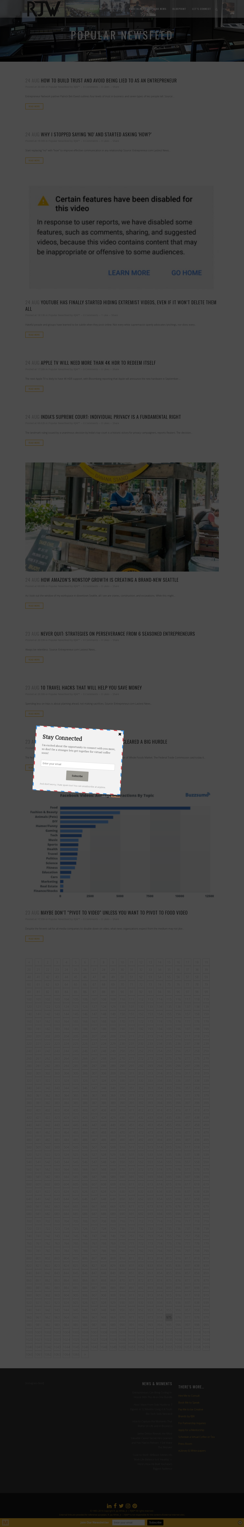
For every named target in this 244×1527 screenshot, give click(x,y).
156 (178, 1014)
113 (150, 999)
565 (75, 1169)
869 (113, 1280)
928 (103, 1302)
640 (29, 1199)
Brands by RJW (186, 1416)
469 (113, 1132)
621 (38, 1191)
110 (122, 999)
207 (94, 1036)
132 (141, 1006)
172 (141, 1021)
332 (141, 1080)
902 (47, 1295)
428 (103, 1117)
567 (94, 1169)
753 (150, 1236)
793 (150, 1251)
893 (150, 1288)
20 (29, 969)
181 (38, 1029)
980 (29, 1325)
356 (178, 1088)
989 (113, 1325)
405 (75, 1110)
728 (103, 1228)
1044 (66, 1347)
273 (150, 1058)
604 (66, 1184)
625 (75, 1191)
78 (197, 984)
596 (178, 1177)
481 (38, 1140)
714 (159, 1221)
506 (85, 1147)
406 (85, 1110)
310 (122, 1073)
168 (103, 1021)
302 (47, 1073)
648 (103, 1199)
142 (47, 1014)
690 (122, 1214)
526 (85, 1154)
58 (197, 977)
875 (169, 1280)
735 (169, 1228)
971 (131, 1317)
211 (131, 1036)
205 (75, 1036)
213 (150, 1036)
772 (141, 1243)
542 (47, 1162)
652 (141, 1199)
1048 (103, 1347)
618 (196, 1184)
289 (113, 1066)
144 (66, 1014)
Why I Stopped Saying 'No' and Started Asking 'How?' (96, 134)
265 (75, 1058)
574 (159, 1169)
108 (103, 999)
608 (103, 1184)
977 (187, 1317)
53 (150, 977)
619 (206, 1184)
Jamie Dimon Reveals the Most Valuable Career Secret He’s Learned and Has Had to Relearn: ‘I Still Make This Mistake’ (151, 1440)
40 (29, 977)
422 (47, 1117)
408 (103, 1110)
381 (38, 1103)
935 (169, 1302)
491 (131, 1140)
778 (196, 1243)
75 (169, 984)
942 (47, 1310)
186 (85, 1029)
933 (150, 1302)
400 (29, 1110)
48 (103, 977)
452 (141, 1125)
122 (47, 1006)
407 (94, 1110)
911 (131, 1295)
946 (85, 1310)
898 (196, 1288)
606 (85, 1184)
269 (113, 1058)
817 (187, 1258)
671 (131, 1206)
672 (141, 1206)
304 (66, 1073)
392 (141, 1103)
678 (196, 1206)
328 (103, 1080)
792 (141, 1251)
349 (113, 1088)
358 (196, 1088)
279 (206, 1058)
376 (178, 1095)
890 (122, 1288)
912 (141, 1295)
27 (94, 969)
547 (94, 1162)
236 (178, 1043)
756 (178, 1236)
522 (47, 1154)
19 (206, 962)
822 (47, 1265)
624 (66, 1191)
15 (169, 962)
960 (29, 1317)
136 (178, 1006)
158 (196, 1014)
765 (75, 1243)
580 (29, 1177)
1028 (103, 1339)
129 (113, 1006)
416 (178, 1110)
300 (29, 1073)
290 (122, 1066)
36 (178, 969)
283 (57, 1066)
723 (57, 1228)
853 (150, 1273)
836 (178, 1265)
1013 (150, 1332)
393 (150, 1103)
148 (103, 1014)
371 (131, 1095)
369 (113, 1095)
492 (141, 1140)
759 (206, 1236)
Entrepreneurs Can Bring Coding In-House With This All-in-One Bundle (152, 1395)
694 (159, 1214)
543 (57, 1162)
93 (150, 992)
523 (57, 1154)
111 (131, 999)
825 (75, 1265)
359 (206, 1088)
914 (159, 1295)
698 (196, 1214)
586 (85, 1177)
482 (47, 1140)
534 (159, 1154)
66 (85, 984)
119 (206, 999)
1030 (122, 1339)
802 (47, 1258)
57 (187, 977)
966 (85, 1317)
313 (150, 1073)
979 (206, 1317)
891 (131, 1288)
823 (57, 1265)
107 (94, 999)
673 (150, 1206)
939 (206, 1302)
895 (169, 1288)
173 (150, 1021)
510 (122, 1147)
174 (159, 1021)
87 (94, 992)
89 (113, 992)
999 (206, 1325)
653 (150, 1199)
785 (75, 1251)
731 (131, 1228)
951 (131, 1310)
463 (57, 1132)
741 (38, 1236)
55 (169, 977)
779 (206, 1243)
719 (206, 1221)
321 (38, 1080)
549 (113, 1162)
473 (150, 1132)
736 (178, 1228)
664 (66, 1206)
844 (66, 1273)
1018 (197, 1332)
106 (85, 999)
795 (169, 1251)
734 (159, 1228)
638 (196, 1191)
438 (196, 1117)
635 (169, 1191)
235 (169, 1043)
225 (75, 1043)
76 (178, 984)
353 (150, 1088)
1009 (113, 1332)
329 (113, 1080)
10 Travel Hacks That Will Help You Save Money (91, 687)
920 (29, 1302)
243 (57, 1051)
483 (57, 1140)
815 (169, 1258)
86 (85, 992)
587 (94, 1177)
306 (85, 1073)
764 (66, 1243)
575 (169, 1169)
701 (38, 1221)
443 (57, 1125)
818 (196, 1258)
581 (38, 1177)
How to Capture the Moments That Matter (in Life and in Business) (152, 1424)
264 (66, 1058)
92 (141, 992)
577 (187, 1169)
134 (159, 1006)
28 (103, 969)
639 (206, 1191)
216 (178, 1036)
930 (122, 1302)
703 (57, 1221)
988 (103, 1325)
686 (85, 1214)
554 (159, 1162)
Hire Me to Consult (189, 1395)
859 (206, 1273)
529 (113, 1154)
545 (75, 1162)
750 (122, 1236)
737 (187, 1228)
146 (85, 1014)
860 (29, 1280)
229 (113, 1043)
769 (113, 1243)
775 (169, 1243)
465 (75, 1132)
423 (57, 1117)
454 (159, 1125)
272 (141, 1058)
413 (150, 1110)
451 (131, 1125)
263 (57, 1058)
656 (178, 1199)
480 (29, 1140)
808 (103, 1258)
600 (29, 1184)
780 (29, 1251)
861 (38, 1280)
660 (29, 1206)
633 (150, 1191)
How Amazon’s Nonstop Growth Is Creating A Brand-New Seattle (110, 579)
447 (94, 1125)
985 (75, 1325)
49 (113, 977)
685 (75, 1214)
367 (94, 1095)
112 (141, 999)
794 (159, 1251)
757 (187, 1236)
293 (150, 1066)
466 (85, 1132)
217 (187, 1036)
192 (141, 1029)
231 (131, 1043)
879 (206, 1280)
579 (206, 1169)
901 (38, 1295)
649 (113, 1199)
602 (47, 1184)
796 (178, 1251)
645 (75, 1199)
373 (150, 1095)
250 (122, 1051)
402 (47, 1110)
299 (206, 1066)
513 (150, 1147)
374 (159, 1095)
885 (75, 1288)
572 (141, 1169)
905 (75, 1295)
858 (196, 1273)
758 (196, 1236)
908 (103, 1295)
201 (38, 1036)
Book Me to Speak (188, 1402)
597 (187, 1177)
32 (141, 969)
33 (150, 969)
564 (66, 1169)
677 (187, 1206)
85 (75, 992)
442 (47, 1125)
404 (66, 1110)
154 (159, 1014)
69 (113, 984)
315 (169, 1073)
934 (159, 1302)
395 (169, 1103)
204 (66, 1036)
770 (122, 1243)
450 (122, 1125)
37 (187, 969)
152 (141, 1014)
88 (103, 992)
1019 (206, 1332)
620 (29, 1191)
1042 (47, 1347)
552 (141, 1162)
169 (113, 1021)
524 (66, 1154)
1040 (29, 1347)
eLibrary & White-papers (192, 1450)
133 (150, 1006)
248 (103, 1051)
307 (94, 1073)
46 (85, 977)
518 (196, 1147)
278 (196, 1058)
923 (57, 1302)
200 (29, 1036)
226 (85, 1043)
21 (38, 969)
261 (38, 1058)
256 (178, 1051)
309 (113, 1073)
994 (159, 1325)
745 (75, 1236)
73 (150, 984)
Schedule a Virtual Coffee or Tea (196, 1437)
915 (169, 1295)
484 (66, 1140)
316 (178, 1073)
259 (206, 1051)
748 (103, 1236)
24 (66, 969)
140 (29, 1014)
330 (122, 1080)
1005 (75, 1332)
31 (131, 969)
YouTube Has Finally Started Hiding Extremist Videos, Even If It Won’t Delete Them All (121, 305)
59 (206, 977)
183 (57, 1029)
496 (178, 1140)
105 (75, 999)
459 (206, 1125)
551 (131, 1162)
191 (131, 1029)
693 (150, 1214)
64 (66, 984)
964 (66, 1317)
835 (169, 1265)
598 (196, 1177)
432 (141, 1117)
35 (169, 969)
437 (187, 1117)
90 (122, 992)
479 (206, 1132)
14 (159, 962)
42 (47, 977)
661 (38, 1206)
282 (47, 1066)
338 (196, 1080)
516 (178, 1147)
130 (122, 1006)
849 (113, 1273)
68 (103, 984)
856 (178, 1273)
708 (103, 1221)
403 (57, 1110)
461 (38, 1132)
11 (131, 962)
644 (66, 1199)
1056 (178, 1347)
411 (131, 1110)
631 (131, 1191)
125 (75, 1006)
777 (187, 1243)
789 (113, 1251)
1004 (66, 1332)
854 (159, 1273)
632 (141, 1191)
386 (85, 1103)
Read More (34, 106)
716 (178, 1221)
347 (94, 1088)
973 (150, 1317)
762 (47, 1243)
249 (113, 1051)
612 (141, 1184)
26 (85, 969)
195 (169, 1029)
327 (94, 1080)
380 (29, 1103)
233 (150, 1043)
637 (187, 1191)
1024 (66, 1339)
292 (141, 1066)
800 (29, 1258)
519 (206, 1147)
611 (131, 1184)
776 (178, 1243)
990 (122, 1325)
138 (196, 1006)
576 (178, 1169)
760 (29, 1243)
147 (94, 1014)
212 (141, 1036)
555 (169, 1162)
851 (131, 1273)
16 (178, 962)
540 (29, 1162)
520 (29, 1154)
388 (103, 1103)
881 (38, 1288)
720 (29, 1228)
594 (159, 1177)
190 (122, 1029)
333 (150, 1080)
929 (113, 1302)
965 (75, 1317)
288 (103, 1066)
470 (122, 1132)
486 (85, 1140)
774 (159, 1243)
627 (94, 1191)
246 (85, 1051)
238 (196, 1043)
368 (103, 1095)
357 (187, 1088)
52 (141, 977)
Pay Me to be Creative (190, 1409)
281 (38, 1066)
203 (57, 1036)
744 (66, 1236)
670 (122, 1206)
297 (187, 1066)
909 (113, 1295)
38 (197, 969)
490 (122, 1140)
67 (94, 984)
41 (38, 977)
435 (169, 1117)
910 (122, 1295)
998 (196, 1325)
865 (75, 1280)
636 (178, 1191)
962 (47, 1317)
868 (103, 1280)
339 (206, 1080)
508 (103, 1147)
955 (169, 1310)
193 (150, 1029)
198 (196, 1029)
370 (122, 1095)
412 (141, 1110)
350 (122, 1088)
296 (178, 1066)
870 (122, 1280)
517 (187, 1147)
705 (75, 1221)
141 (38, 1014)
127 (94, 1006)
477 (187, 1132)
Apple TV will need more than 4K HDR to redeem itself (98, 362)
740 (29, 1236)
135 (169, 1006)
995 (169, 1325)
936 (178, 1302)
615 (169, 1184)
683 (57, 1214)
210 (122, 1036)
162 (47, 1021)
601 (38, 1184)
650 (122, 1199)
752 (141, 1236)
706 (85, 1221)
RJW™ (77, 86)
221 (38, 1043)
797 (187, 1251)
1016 (178, 1332)
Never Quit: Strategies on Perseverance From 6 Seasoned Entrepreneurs (118, 633)
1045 (75, 1347)
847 (94, 1273)
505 (75, 1147)
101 (38, 999)
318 (196, 1073)
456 (178, 1125)
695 (169, 1214)
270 (122, 1058)
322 (47, 1080)
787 (94, 1251)
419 (206, 1110)
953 (150, 1310)
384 (66, 1103)
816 (178, 1258)
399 (206, 1103)
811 (131, 1258)
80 (29, 992)
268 (103, 1058)
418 (196, 1110)
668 (103, 1206)
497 (187, 1140)
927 (94, 1302)
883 (57, 1288)
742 (47, 1236)
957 (187, 1310)
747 (94, 1236)
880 (29, 1288)
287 (94, 1066)
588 (103, 1177)
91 (131, 992)
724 (66, 1228)
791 (131, 1251)
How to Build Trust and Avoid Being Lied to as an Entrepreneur (109, 80)
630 (122, 1191)
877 (187, 1280)
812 (141, 1258)
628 (103, 1191)
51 (131, 977)
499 (206, 1140)
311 (131, 1073)
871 (131, 1280)
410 (122, 1110)
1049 (113, 1347)
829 (113, 1265)
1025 (75, 1339)
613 (150, 1184)
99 (206, 992)
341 (38, 1088)
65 (75, 984)
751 (131, 1236)
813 (150, 1258)
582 (47, 1177)
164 (66, 1021)
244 (66, 1051)
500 (29, 1147)
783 (57, 1251)
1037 (187, 1339)
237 (187, 1043)
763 (57, 1243)
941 (38, 1310)
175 (169, 1021)
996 (178, 1325)
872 (141, 1280)
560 (29, 1169)
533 (150, 1154)
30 (122, 969)
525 (75, 1154)
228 (103, 1043)
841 (38, 1273)
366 (85, 1095)
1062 (47, 1354)
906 (85, 1295)
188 (103, 1029)
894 (159, 1288)
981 (38, 1325)
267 (94, 1058)
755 (169, 1236)
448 (103, 1125)
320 (29, 1080)
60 (29, 984)
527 (94, 1154)
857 (187, 1273)
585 (75, 1177)
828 (103, 1265)
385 (75, 1103)
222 (47, 1043)
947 (94, 1310)
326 (85, 1080)
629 (113, 1191)
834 (159, 1265)
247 (94, 1051)
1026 (85, 1339)
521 (38, 1154)
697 (187, 1214)
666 (85, 1206)
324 (66, 1080)
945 (75, 1310)
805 (75, 1258)
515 (169, 1147)
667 (94, 1206)
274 (159, 1058)
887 (94, 1288)
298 (196, 1066)
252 (141, 1051)
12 (141, 962)
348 (103, 1088)
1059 (206, 1347)
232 (141, 1043)
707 (94, 1221)
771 (131, 1243)
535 (169, 1154)
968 (103, 1317)
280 (29, 1066)
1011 (131, 1332)
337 (187, 1080)
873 (150, 1280)
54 (159, 977)
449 (113, 1125)
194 (159, 1029)
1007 (94, 1332)
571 (131, 1169)
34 (159, 969)
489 (113, 1140)
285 (75, 1066)
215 (169, 1036)
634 (159, 1191)
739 (206, 1228)
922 (47, 1302)
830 (122, 1265)
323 (57, 1080)
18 (197, 962)
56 (178, 977)
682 (47, 1214)
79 (206, 984)
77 (187, 984)
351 (131, 1088)
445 (75, 1125)
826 (85, 1265)
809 (113, 1258)
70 (122, 984)
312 (141, 1073)
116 (178, 999)
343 (57, 1088)
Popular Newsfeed (58, 86)
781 (38, 1251)
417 (187, 1110)
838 (196, 1265)
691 (131, 1214)
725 (75, 1228)
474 (159, 1132)
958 (196, 1310)
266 (85, 1058)
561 (38, 1169)
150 (122, 1014)
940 (29, 1310)
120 (29, 1006)
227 (94, 1043)
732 (141, 1228)
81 (38, 992)
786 (85, 1251)
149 (113, 1014)
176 (178, 1021)
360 (29, 1095)
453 (150, 1125)
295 (169, 1066)
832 (141, 1265)
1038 (197, 1339)
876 (178, 1280)
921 (38, 1302)
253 (150, 1051)
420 (29, 1117)
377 (187, 1095)
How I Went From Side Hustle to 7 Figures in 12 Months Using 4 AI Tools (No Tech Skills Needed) (151, 1409)
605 (75, 1184)
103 (57, 999)
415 (169, 1110)
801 (38, 1258)
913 (150, 1295)
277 (187, 1058)
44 (66, 977)
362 (47, 1095)
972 (141, 1317)
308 (103, 1073)
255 (169, 1051)
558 (196, 1162)
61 (38, 984)
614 (159, 1184)
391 (131, 1103)
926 (85, 1302)
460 (29, 1132)
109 (113, 999)
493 (150, 1140)
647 (94, 1199)
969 (113, 1317)
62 (47, 984)
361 (38, 1095)
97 (187, 992)
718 (196, 1221)
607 (94, 1184)
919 (206, 1295)
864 (66, 1280)
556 (178, 1162)
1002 (47, 1332)
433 (150, 1117)
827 (94, 1265)
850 (122, 1273)
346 (85, 1088)
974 (159, 1317)
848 (103, 1273)
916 (178, 1295)
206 (85, 1036)
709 (113, 1221)
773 (150, 1243)
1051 (131, 1347)
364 (66, 1095)
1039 (206, 1339)
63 (57, 984)
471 (131, 1132)
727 (94, 1228)
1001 (38, 1332)
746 (85, 1236)
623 (57, 1191)
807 (94, 1258)
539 (206, 1154)
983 (57, 1325)
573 (150, 1169)
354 (159, 1088)
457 (187, 1125)
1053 (150, 1347)
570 (122, 1169)
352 (141, 1088)
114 (159, 999)
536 (178, 1154)
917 (187, 1295)
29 (113, 969)
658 (196, 1199)
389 (113, 1103)
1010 (122, 1332)
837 (187, 1265)
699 (206, 1214)
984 (66, 1325)
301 (38, 1073)
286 (85, 1066)
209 (113, 1036)
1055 (169, 1347)
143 (57, 1014)
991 (131, 1325)
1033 (150, 1339)
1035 (169, 1339)
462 (47, 1132)
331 (131, 1080)
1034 (159, 1339)
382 (47, 1103)
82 (47, 992)
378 (196, 1095)
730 (122, 1228)
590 (122, 1177)
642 (47, 1199)
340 (29, 1088)
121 (38, 1006)
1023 (57, 1339)
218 (196, 1036)
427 (94, 1117)
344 (66, 1088)
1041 (38, 1347)
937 (187, 1302)
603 (57, 1184)
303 (57, 1073)
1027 (94, 1339)
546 (85, 1162)
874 (159, 1280)
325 (75, 1080)
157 (187, 1014)
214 (159, 1036)
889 (113, 1288)
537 (187, 1154)
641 (38, 1199)
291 (131, 1066)
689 (113, 1214)
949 (113, 1310)
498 (196, 1140)
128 (103, 1006)
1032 (141, 1339)
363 (57, 1095)
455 (169, 1125)
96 (178, 992)
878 (196, 1280)
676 (178, 1206)
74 (159, 984)
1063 (57, 1354)
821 (38, 1265)
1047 (94, 1347)
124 (66, 1006)
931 (131, 1302)
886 (85, 1288)
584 (66, 1177)
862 (47, 1280)
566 (85, 1169)
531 (131, 1154)
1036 (178, 1339)
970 (122, 1317)
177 (187, 1021)
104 (66, 999)
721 (38, 1228)
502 (47, 1147)
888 (103, 1288)
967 (94, 1317)
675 (169, 1206)
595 (169, 1177)
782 (47, 1251)
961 (38, 1317)
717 (187, 1221)
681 (38, 1214)
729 (113, 1228)
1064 (66, 1354)
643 (57, 1199)
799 (206, 1251)
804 (66, 1258)
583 (57, 1177)
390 (122, 1103)
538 (196, 1154)
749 (113, 1236)
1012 (141, 1332)
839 (206, 1265)
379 (206, 1095)
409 (113, 1110)
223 (57, 1043)
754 (159, 1236)
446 (85, 1125)
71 (131, 984)
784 (66, 1251)
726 (85, 1228)
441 (38, 1125)
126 (85, 1006)
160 (29, 1021)
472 (141, 1132)
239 (206, 1043)
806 (85, 1258)
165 (75, 1021)
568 (103, 1169)
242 (47, 1051)
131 (131, 1006)
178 (196, 1021)
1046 (85, 1347)
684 (66, 1214)
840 (29, 1273)
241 (38, 1051)
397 (187, 1103)
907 (94, 1295)
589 (113, 1177)
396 (178, 1103)
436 (178, 1117)
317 (187, 1073)
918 (196, 1295)
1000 (29, 1332)
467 (94, 1132)
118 (196, 999)
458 (196, 1125)
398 (196, 1103)
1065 (75, 1354)
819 (206, 1258)
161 (38, 1021)
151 (131, 1014)
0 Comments (90, 86)
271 (131, 1058)
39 (206, 969)
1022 (47, 1339)
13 (150, 962)
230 (122, 1043)
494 (159, 1140)
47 (94, 977)
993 (150, 1325)
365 (75, 1095)
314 (159, 1073)
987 (94, 1325)
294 (159, 1066)
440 (29, 1125)
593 (150, 1177)
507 (94, 1147)
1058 (197, 1347)
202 (47, 1036)
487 (94, 1140)
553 (150, 1162)
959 (206, 1310)
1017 (187, 1332)
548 (103, 1162)
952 (141, 1310)
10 (122, 962)
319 (206, 1073)
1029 (113, 1339)
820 (29, 1265)
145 (75, 1014)
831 (131, 1265)
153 (150, 1014)
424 (66, 1117)
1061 (38, 1354)
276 (178, 1058)
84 (66, 992)
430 (122, 1117)
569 (113, 1169)
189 (113, 1029)
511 (131, 1147)
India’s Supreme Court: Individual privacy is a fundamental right (111, 416)
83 (57, 992)
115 (169, 999)
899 (206, 1288)
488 (103, 1140)
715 (169, 1221)
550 (122, 1162)
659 (206, 1199)
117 (187, 999)
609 (113, 1184)
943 (57, 1310)
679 (206, 1206)
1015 (169, 1332)
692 (141, 1214)
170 (122, 1021)
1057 (187, 1347)
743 (57, 1236)
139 (206, 1006)
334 (159, 1080)
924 (66, 1302)
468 (103, 1132)
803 (57, 1258)
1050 (122, 1347)
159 (206, 1014)
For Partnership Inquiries (192, 1423)
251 (131, 1051)
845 (75, 1273)
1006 (85, 1332)
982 (47, 1325)
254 (159, 1051)
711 (131, 1221)
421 (38, 1117)
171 (131, 1021)
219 (206, 1036)
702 (47, 1221)
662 (47, 1206)
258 (196, 1051)
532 (141, 1154)
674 (159, 1206)
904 (66, 1295)
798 (196, 1251)
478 (196, 1132)
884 (66, 1288)
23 (57, 969)
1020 (29, 1339)
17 (187, 962)
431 (131, 1117)
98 (197, 992)
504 (66, 1147)
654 (159, 1199)
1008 (103, 1332)
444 (66, 1125)
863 (57, 1280)
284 (66, 1066)
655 (169, 1199)
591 (131, 1177)
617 (187, 1184)
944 (66, 1310)
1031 (131, 1339)
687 (94, 1214)
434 (159, 1117)
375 (169, 1095)
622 (47, 1191)
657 (187, 1199)
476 (178, 1132)
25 (75, 969)
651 (131, 1199)
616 (178, 1184)
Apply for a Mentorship (191, 1430)
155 (169, 1014)
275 (169, 1058)
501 (38, 1147)
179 (206, 1021)
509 (113, 1147)
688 (103, 1214)
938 (196, 1302)
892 (141, 1288)
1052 (141, 1347)
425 (75, 1117)
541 (38, 1162)
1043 (57, 1347)
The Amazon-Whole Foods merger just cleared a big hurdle (104, 741)
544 (66, 1162)
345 (75, 1088)
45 (75, 977)
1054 (159, 1347)
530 (122, 1154)
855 (169, 1273)
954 (159, 1310)
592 (141, 1177)
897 (187, 1288)
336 (178, 1080)
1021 (38, 1339)
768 (103, 1243)
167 (94, 1021)
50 (122, 977)
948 (103, 1310)
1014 (159, 1332)
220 (29, 1043)
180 (29, 1029)
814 (159, 1258)
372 (141, 1095)
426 (85, 1117)
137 (187, 1006)
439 (206, 1117)
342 (47, 1088)
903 (57, 1295)
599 (206, 1177)
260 (29, 1058)
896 (178, 1288)
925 (75, 1302)
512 (141, 1147)
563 (57, 1169)
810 (122, 1258)
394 (159, 1103)
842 (47, 1273)
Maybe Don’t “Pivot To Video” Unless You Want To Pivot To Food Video (114, 912)
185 (75, 1029)
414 (159, 1110)
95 (169, 992)
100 (29, 999)
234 (159, 1043)
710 (122, 1221)
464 (66, 1132)
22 (47, 969)
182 (47, 1029)
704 (66, 1221)
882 (47, 1288)
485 (75, 1140)
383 (57, 1103)
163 (57, 1021)
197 (187, 1029)
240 (29, 1051)
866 (85, 1280)
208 (103, 1036)
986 (85, 1325)
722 (47, 1228)
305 (75, 1073)
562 (47, 1169)
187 (94, 1029)
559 (206, 1162)
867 (94, 1280)
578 (196, 1169)
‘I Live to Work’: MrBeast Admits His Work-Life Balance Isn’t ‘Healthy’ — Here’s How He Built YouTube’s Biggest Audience (152, 1461)
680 (29, 1214)
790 (122, 1251)
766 (85, 1243)
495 (169, 1140)
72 (141, 984)
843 (57, 1273)
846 (85, 1273)
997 (187, 1325)
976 (178, 1317)
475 (169, 1132)
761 (38, 1243)
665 (75, 1206)
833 (150, 1265)
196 (178, 1029)
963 (57, 1317)
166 (85, 1021)
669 (113, 1206)
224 (66, 1043)
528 (103, 1154)
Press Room (185, 1443)
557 (187, 1162)
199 (206, 1029)
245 (75, 1051)
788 (103, 1251)
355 (169, 1088)
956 (178, 1310)
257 (187, 1051)
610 (122, 1184)
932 (141, 1302)
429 (113, 1117)
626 (85, 1191)
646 (85, 1199)
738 (196, 1228)
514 (159, 1147)
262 (47, 1058)
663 (57, 1206)
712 (141, 1221)
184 (66, 1029)
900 (29, 1295)
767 (94, 1243)
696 (178, 1214)
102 (47, 999)
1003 (57, 1332)
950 (122, 1310)
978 (196, 1317)
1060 (29, 1354)
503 (57, 1147)
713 (150, 1221)
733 (150, 1228)
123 (57, 1006)
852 (141, 1273)
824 (66, 1265)
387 (94, 1103)
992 (141, 1325)
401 (38, 1110)
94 (159, 992)
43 (57, 977)
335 (169, 1080)
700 (29, 1221)
